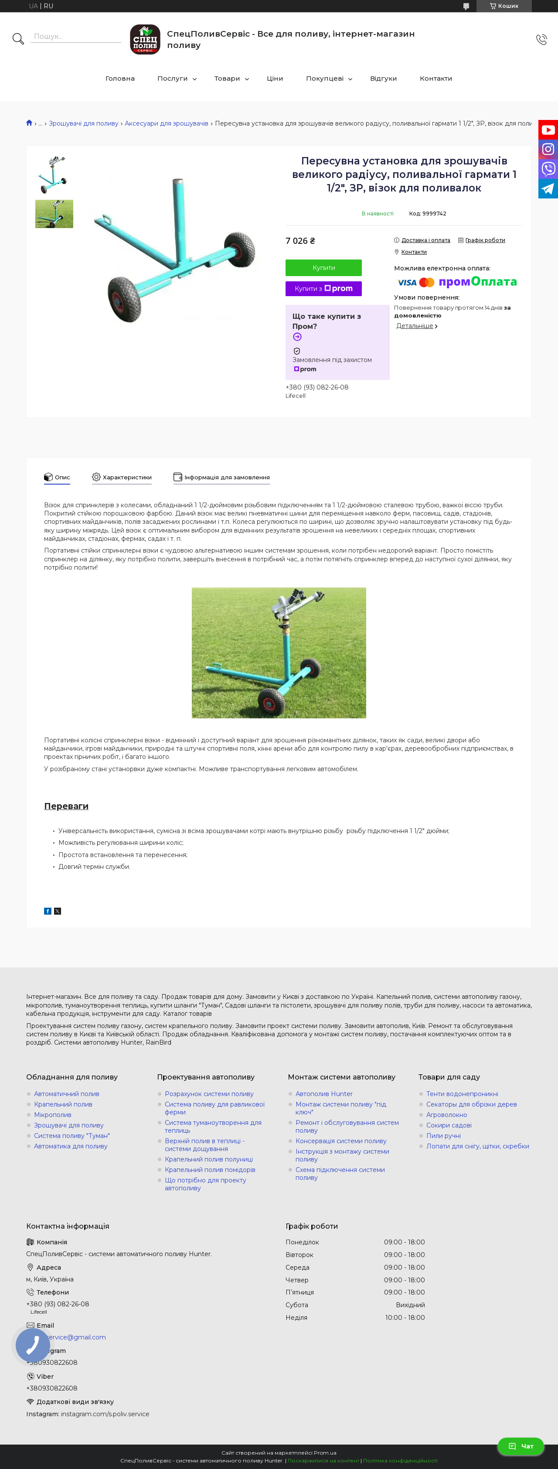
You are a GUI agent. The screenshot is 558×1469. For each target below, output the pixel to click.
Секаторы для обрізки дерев (471, 1104)
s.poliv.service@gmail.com (66, 1337)
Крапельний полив (63, 1104)
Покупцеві (325, 78)
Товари (227, 78)
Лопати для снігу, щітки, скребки (477, 1146)
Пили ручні (443, 1136)
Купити (324, 268)
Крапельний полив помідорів (210, 1170)
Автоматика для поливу (71, 1146)
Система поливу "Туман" (72, 1136)
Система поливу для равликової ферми (215, 1108)
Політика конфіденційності (400, 1460)
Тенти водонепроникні (462, 1094)
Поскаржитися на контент (323, 1460)
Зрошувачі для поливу (84, 123)
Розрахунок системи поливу (209, 1094)
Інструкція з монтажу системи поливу (342, 1155)
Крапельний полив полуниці (209, 1159)
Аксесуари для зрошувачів (166, 123)
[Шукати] (18, 39)
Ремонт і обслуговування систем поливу (347, 1126)
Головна (120, 78)
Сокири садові (449, 1125)
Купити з (324, 289)
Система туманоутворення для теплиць (213, 1126)
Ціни (275, 78)
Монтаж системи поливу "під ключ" (341, 1108)
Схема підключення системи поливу (340, 1174)
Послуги (172, 78)
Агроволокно (446, 1115)
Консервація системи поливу (341, 1141)
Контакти (436, 78)
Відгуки (383, 78)
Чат (521, 1446)
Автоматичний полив (66, 1094)
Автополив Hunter (324, 1094)
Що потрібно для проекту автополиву (205, 1184)
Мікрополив (52, 1115)
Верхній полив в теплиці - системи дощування (205, 1145)
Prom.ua (325, 1452)
